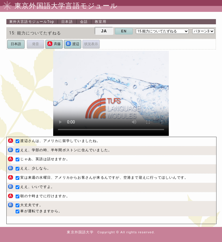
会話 (84, 22)
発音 (35, 44)
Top (31, 22)
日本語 (67, 22)
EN (124, 31)
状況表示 (91, 44)
